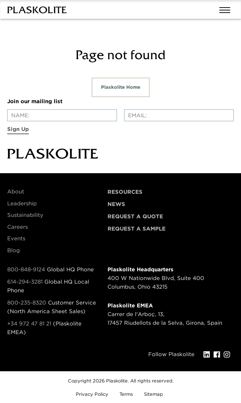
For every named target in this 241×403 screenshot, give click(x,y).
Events (16, 238)
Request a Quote (135, 216)
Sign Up (18, 129)
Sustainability (25, 215)
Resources (125, 192)
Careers (17, 227)
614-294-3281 (25, 282)
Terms (126, 394)
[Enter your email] (179, 115)
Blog (13, 250)
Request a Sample (137, 228)
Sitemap (153, 394)
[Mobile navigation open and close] (226, 9)
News (116, 204)
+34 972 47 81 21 (29, 323)
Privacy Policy (92, 394)
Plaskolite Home (120, 87)
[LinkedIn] (208, 354)
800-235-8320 (26, 302)
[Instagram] (229, 354)
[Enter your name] (62, 115)
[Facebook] (219, 354)
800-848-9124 (26, 269)
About (15, 191)
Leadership (22, 203)
